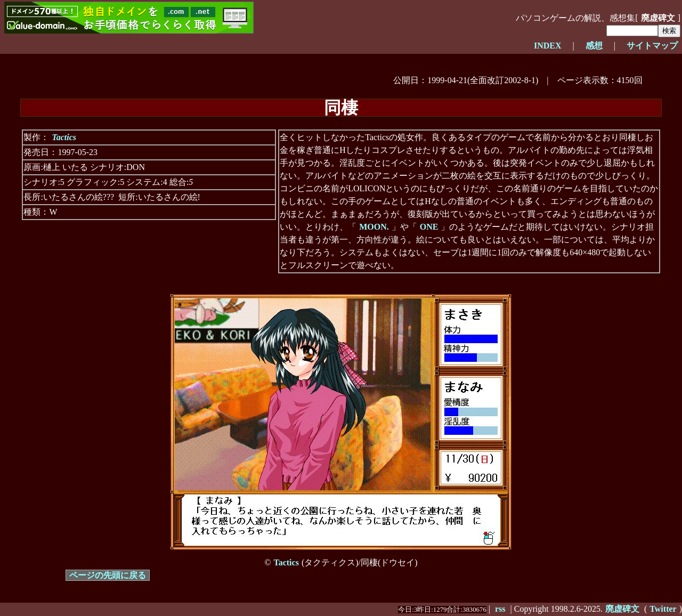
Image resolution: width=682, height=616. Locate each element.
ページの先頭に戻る (107, 575)
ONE (429, 226)
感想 (594, 45)
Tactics (64, 137)
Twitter (662, 608)
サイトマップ (652, 45)
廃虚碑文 (658, 17)
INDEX (548, 45)
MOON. (374, 226)
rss (500, 608)
